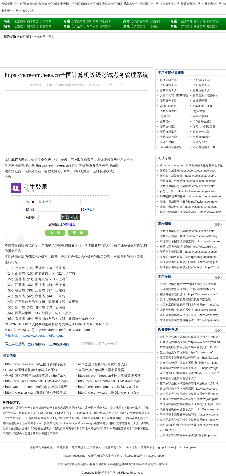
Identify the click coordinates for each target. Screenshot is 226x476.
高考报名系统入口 (96, 407)
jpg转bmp (199, 111)
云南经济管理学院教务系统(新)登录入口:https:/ (189, 362)
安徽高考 (199, 26)
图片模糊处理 (168, 137)
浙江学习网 (151, 3)
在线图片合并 (19, 428)
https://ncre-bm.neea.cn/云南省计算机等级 (36, 387)
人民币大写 (11, 418)
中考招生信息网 (70, 3)
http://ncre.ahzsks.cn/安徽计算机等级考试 (35, 392)
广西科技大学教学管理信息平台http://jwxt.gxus (189, 399)
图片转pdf (166, 121)
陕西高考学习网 (49, 3)
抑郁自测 (198, 95)
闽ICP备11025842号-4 (131, 455)
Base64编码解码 (170, 147)
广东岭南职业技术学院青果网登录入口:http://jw (189, 347)
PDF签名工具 (27, 413)
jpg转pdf (165, 116)
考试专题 (7, 3)
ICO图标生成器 (202, 121)
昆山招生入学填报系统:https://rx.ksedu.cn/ (186, 352)
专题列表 (146, 447)
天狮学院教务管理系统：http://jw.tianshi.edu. (188, 289)
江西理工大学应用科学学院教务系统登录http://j (189, 394)
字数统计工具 (132, 407)
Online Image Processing (76, 423)
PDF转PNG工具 (82, 413)
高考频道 (32, 3)
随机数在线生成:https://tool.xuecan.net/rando (188, 170)
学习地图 (115, 407)
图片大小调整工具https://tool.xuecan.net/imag (188, 236)
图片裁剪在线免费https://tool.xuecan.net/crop (188, 181)
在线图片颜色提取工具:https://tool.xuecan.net (188, 257)
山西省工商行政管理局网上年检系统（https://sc (189, 304)
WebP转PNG (201, 116)
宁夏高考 (79, 21)
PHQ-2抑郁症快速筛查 (65, 418)
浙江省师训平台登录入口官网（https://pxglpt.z (189, 262)
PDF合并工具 (21, 433)
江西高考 (155, 21)
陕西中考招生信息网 (45, 433)
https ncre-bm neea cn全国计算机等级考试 (109, 375)
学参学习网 (24, 36)
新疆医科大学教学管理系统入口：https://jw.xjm (189, 368)
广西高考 (139, 26)
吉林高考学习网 (212, 3)
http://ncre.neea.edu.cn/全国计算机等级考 (35, 364)
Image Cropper (155, 455)
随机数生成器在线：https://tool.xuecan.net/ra (188, 175)
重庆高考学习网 (133, 3)
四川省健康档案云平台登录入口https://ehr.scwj (189, 315)
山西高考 (186, 21)
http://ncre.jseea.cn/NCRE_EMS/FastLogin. (37, 381)
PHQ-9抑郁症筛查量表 (34, 418)
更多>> (218, 224)
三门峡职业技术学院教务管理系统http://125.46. (189, 383)
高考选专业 (200, 142)
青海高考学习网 (112, 3)
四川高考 (92, 21)
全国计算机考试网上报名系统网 (101, 370)
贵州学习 (199, 21)
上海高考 (20, 26)
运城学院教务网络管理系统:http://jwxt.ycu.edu (188, 388)
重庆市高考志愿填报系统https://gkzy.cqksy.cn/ (188, 246)
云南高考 (212, 26)
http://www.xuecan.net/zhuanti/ (42, 335)
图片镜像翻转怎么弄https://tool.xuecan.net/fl (187, 186)
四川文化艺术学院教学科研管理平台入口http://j (189, 337)
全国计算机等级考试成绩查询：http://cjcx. (35, 375)
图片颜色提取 (168, 100)
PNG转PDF (45, 413)
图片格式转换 (102, 413)
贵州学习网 (51, 423)
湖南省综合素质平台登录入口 (178, 378)
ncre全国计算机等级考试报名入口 (102, 364)
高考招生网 (167, 142)
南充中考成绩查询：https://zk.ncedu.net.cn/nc (188, 206)
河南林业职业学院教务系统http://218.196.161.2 (189, 373)
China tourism (168, 106)
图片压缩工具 (201, 90)
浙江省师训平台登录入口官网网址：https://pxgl (189, 267)
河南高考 (186, 26)
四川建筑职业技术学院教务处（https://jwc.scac (189, 425)
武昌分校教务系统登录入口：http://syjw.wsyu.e (189, 409)
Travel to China (202, 106)
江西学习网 (114, 418)
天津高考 (45, 21)
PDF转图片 (62, 413)
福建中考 (212, 95)
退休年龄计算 (168, 80)
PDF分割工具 (168, 85)
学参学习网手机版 (41, 447)
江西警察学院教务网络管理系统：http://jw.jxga (189, 357)
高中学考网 (23, 407)
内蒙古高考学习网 (93, 418)
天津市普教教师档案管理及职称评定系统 (185, 299)
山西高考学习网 (32, 423)
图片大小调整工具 (204, 126)
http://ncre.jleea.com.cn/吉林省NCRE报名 (108, 387)
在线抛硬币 (200, 100)
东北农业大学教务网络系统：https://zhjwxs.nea (189, 320)
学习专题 (19, 3)
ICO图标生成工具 (41, 428)
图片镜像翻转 (201, 137)
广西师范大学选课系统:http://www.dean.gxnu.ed (190, 342)
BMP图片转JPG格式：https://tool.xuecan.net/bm (190, 196)
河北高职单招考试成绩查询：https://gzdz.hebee (190, 241)
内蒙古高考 (141, 21)
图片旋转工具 (168, 126)
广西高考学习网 (133, 418)
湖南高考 (32, 26)
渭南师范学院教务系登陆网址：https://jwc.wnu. (189, 414)
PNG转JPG (120, 413)
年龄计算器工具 (140, 413)
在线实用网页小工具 (67, 428)
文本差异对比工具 (127, 423)
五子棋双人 (94, 447)
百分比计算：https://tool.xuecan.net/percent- (188, 191)
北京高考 (20, 21)
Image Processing (74, 455)
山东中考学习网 (104, 423)
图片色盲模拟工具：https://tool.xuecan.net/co (188, 251)
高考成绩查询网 (42, 407)
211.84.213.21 (169, 430)
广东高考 (79, 26)
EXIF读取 (182, 95)
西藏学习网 (27, 10)
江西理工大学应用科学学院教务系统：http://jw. (189, 419)
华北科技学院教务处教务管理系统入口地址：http (190, 404)
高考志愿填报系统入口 (69, 407)
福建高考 (45, 26)
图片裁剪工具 (168, 90)
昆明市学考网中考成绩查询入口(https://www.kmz (190, 212)
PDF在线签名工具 (204, 147)
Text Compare (187, 447)
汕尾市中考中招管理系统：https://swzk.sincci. (188, 310)
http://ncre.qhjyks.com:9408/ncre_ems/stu (108, 392)
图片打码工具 (168, 131)
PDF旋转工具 (201, 80)
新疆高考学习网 (191, 3)
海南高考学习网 (91, 3)
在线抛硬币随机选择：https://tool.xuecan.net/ (188, 294)
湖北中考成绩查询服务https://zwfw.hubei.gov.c (189, 201)
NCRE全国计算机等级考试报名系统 (31, 370)
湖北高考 (105, 21)
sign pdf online (165, 447)
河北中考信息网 (92, 428)
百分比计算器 (201, 131)
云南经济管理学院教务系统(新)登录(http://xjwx (189, 435)
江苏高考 (105, 26)
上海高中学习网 (170, 3)
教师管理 (212, 21)
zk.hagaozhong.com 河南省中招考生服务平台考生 (191, 165)
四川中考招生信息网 (116, 428)
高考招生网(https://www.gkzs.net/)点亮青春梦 (188, 284)
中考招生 (152, 26)
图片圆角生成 (168, 111)
